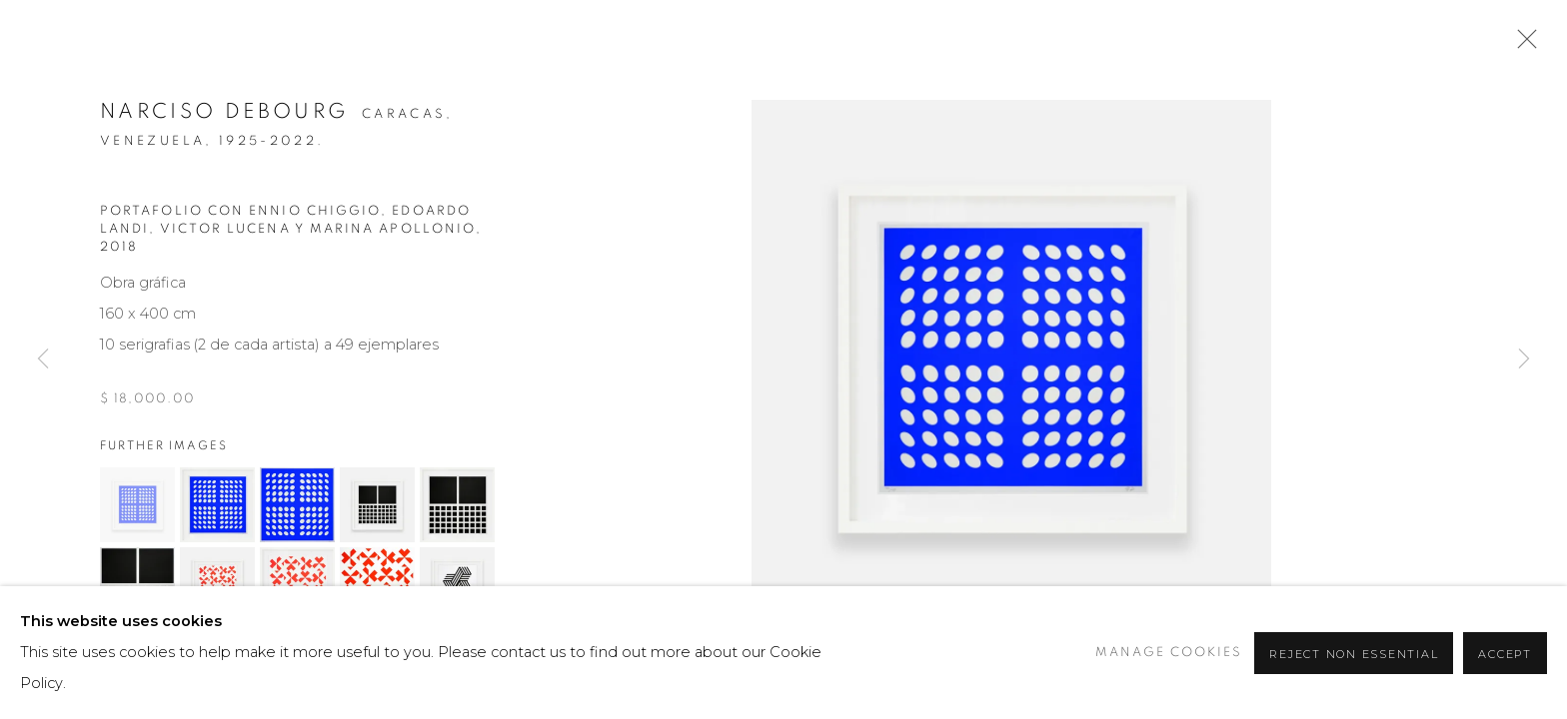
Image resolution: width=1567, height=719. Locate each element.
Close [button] (1522, 45)
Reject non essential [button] (1353, 654)
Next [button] (1524, 359)
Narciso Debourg (224, 111)
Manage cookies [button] (1168, 652)
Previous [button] (43, 359)
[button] (137, 504)
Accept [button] (1505, 654)
